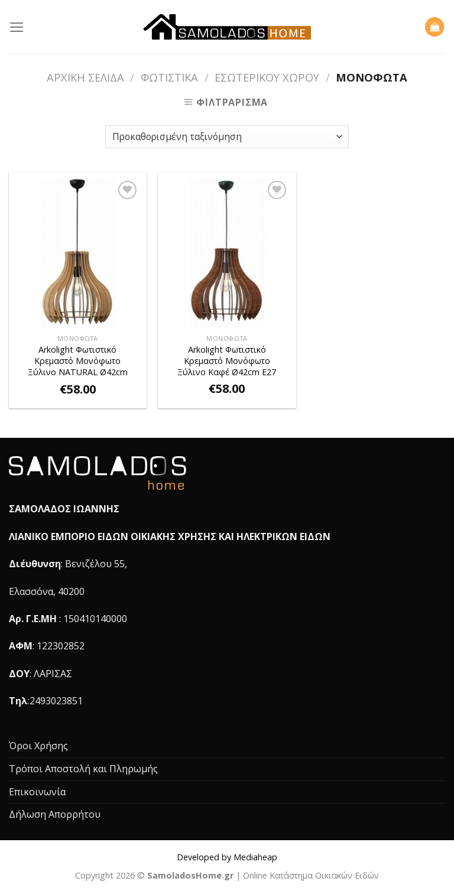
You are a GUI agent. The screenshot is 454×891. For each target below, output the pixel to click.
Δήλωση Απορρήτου (54, 814)
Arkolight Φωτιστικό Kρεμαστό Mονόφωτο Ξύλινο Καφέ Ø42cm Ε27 (226, 360)
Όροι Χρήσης (38, 745)
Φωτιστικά (169, 77)
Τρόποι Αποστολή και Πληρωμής (83, 768)
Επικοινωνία (37, 791)
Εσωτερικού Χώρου (267, 77)
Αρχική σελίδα (85, 77)
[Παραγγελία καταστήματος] (227, 136)
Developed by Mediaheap (227, 857)
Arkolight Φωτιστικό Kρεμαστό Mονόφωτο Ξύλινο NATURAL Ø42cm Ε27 (78, 361)
